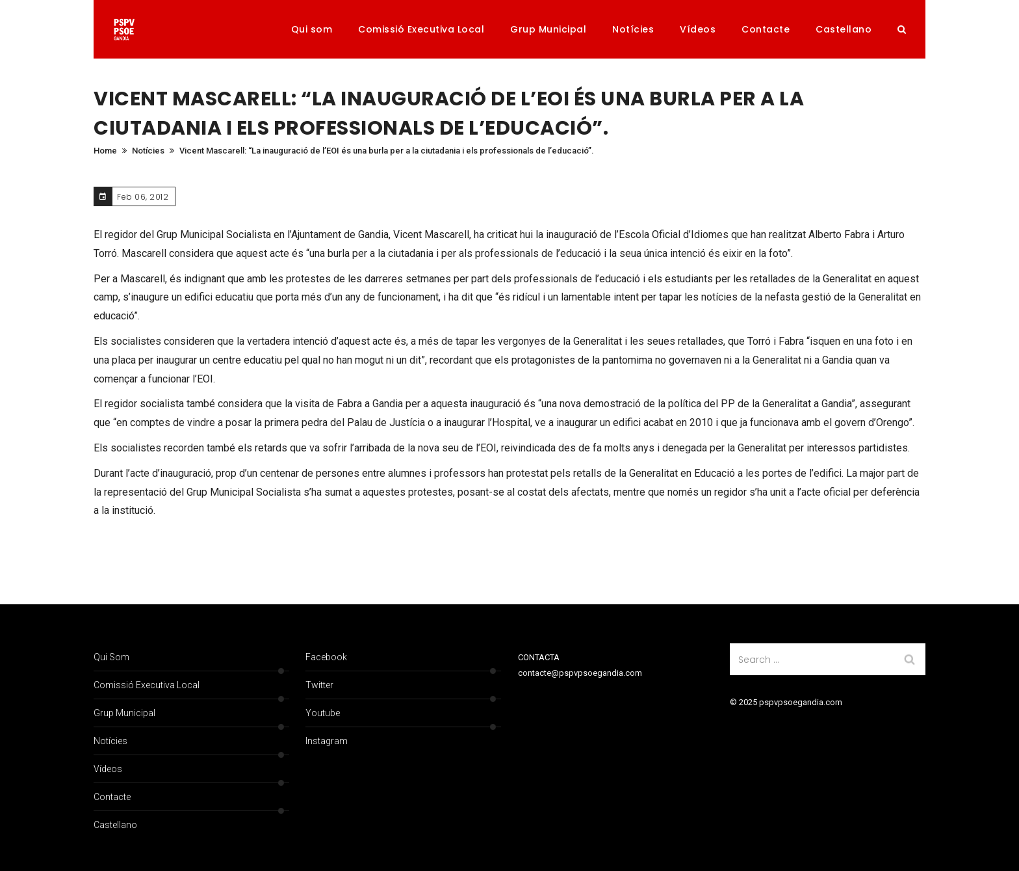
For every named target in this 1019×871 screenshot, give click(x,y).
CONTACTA (539, 657)
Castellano (843, 29)
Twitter (319, 685)
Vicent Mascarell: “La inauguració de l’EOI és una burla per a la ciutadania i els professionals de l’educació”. (386, 150)
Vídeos (698, 29)
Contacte (766, 29)
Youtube (322, 713)
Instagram (326, 741)
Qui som (312, 29)
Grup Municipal (548, 29)
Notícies (633, 29)
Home (105, 150)
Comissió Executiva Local (421, 29)
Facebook (326, 657)
